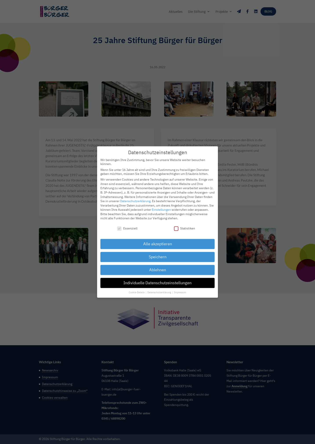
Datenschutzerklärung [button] (159, 288)
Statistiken (184, 225)
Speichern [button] (158, 253)
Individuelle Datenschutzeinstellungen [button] (157, 279)
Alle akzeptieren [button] (157, 240)
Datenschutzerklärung (135, 197)
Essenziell (127, 225)
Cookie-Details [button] (137, 288)
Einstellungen (161, 206)
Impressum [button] (180, 288)
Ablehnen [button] (157, 266)
